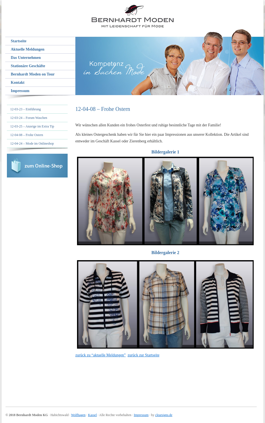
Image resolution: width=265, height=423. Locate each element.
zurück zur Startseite (143, 355)
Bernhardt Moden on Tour (33, 74)
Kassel (92, 415)
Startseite (18, 41)
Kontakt (18, 82)
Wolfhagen (78, 415)
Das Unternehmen (26, 58)
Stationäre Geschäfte (28, 66)
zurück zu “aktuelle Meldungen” (100, 355)
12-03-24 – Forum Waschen (28, 118)
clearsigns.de (163, 415)
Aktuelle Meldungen (27, 49)
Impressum (20, 91)
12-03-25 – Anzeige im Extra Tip (32, 126)
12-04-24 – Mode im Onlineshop (32, 143)
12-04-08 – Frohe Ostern (26, 135)
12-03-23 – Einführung (25, 109)
